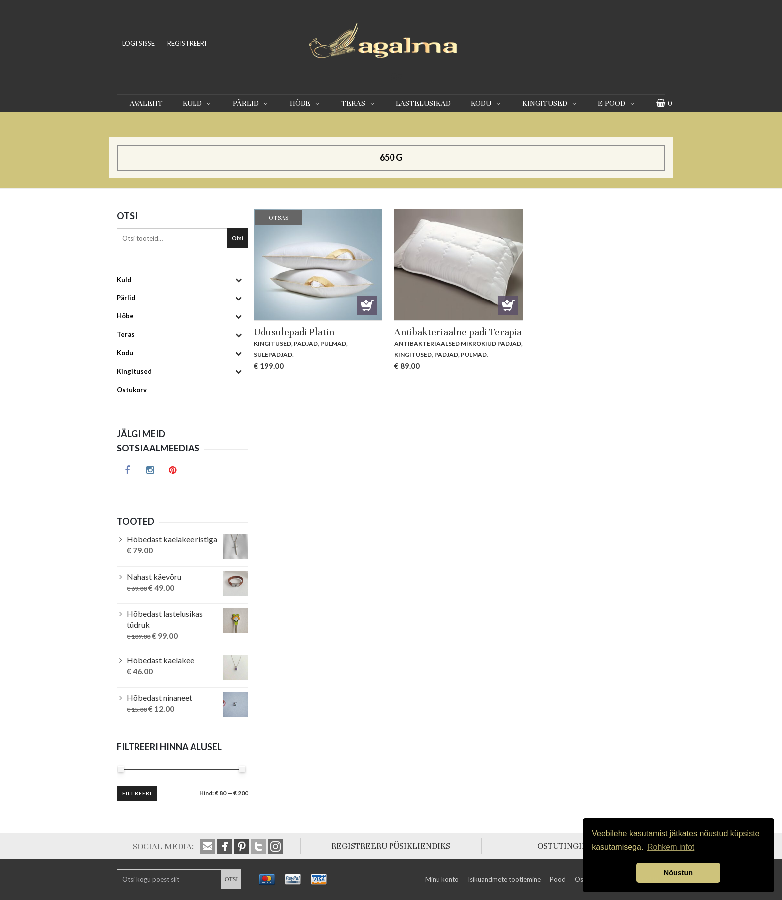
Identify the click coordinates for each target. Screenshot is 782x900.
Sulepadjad (273, 354)
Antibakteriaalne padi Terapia (458, 332)
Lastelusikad (423, 103)
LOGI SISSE (138, 43)
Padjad (306, 343)
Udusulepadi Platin (294, 332)
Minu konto (442, 879)
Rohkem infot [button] (670, 847)
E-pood (617, 103)
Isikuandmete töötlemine (504, 879)
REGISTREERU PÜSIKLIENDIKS (390, 846)
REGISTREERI (186, 43)
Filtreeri (137, 793)
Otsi (237, 238)
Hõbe (305, 103)
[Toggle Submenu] (238, 280)
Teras (358, 103)
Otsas (367, 305)
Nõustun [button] (678, 873)
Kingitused (550, 103)
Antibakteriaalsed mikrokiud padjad (457, 343)
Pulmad (333, 343)
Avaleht (146, 103)
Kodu (486, 103)
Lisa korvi (508, 305)
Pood (558, 879)
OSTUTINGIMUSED (574, 846)
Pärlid (251, 103)
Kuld (198, 103)
